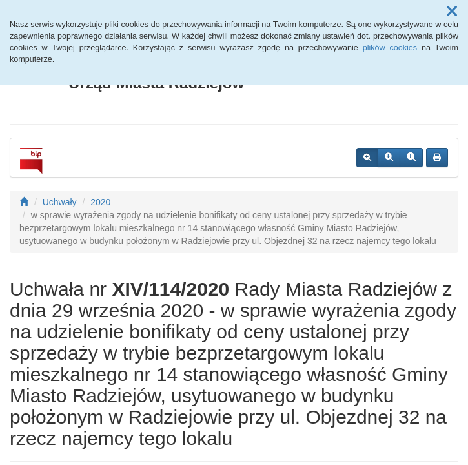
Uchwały (60, 202)
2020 (100, 202)
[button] (451, 12)
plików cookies (390, 47)
